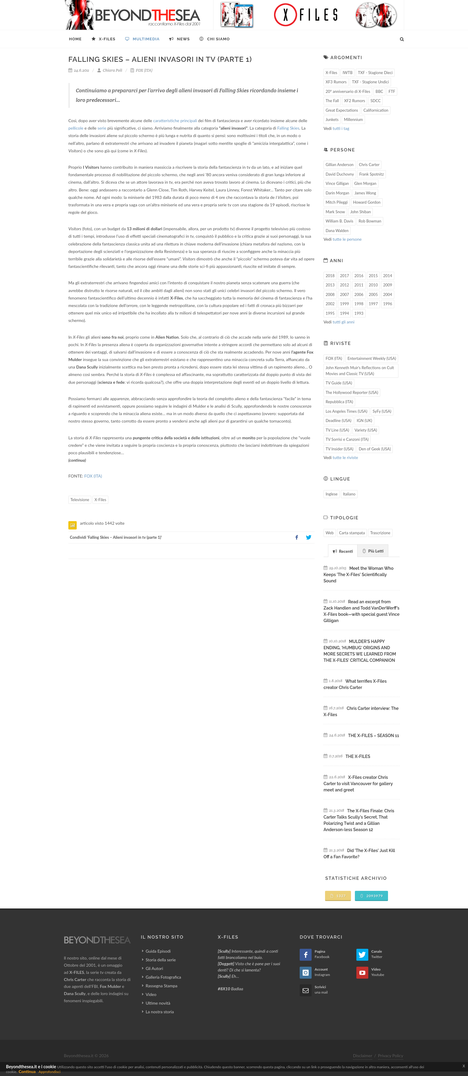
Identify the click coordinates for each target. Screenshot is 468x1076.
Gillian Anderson (340, 164)
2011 (358, 285)
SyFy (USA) (382, 411)
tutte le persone (347, 239)
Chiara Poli (109, 70)
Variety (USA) (366, 430)
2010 (373, 285)
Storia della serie (161, 959)
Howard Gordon (367, 202)
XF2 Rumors (354, 100)
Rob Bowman (370, 221)
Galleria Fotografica (163, 977)
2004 (387, 294)
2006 (358, 294)
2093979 (371, 896)
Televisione (79, 499)
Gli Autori (154, 968)
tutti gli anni (344, 321)
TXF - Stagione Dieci (375, 72)
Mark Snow (335, 211)
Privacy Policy (390, 1055)
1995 (330, 313)
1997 (373, 303)
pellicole (75, 128)
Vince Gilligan (337, 183)
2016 (358, 275)
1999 (344, 303)
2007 (344, 294)
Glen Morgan (365, 183)
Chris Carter (369, 164)
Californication (376, 110)
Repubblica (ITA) (339, 401)
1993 (358, 313)
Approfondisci (49, 1071)
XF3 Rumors (336, 81)
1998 (358, 303)
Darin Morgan (337, 193)
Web (330, 532)
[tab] (343, 550)
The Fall (332, 100)
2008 (330, 294)
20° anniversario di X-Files (348, 91)
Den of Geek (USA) (375, 448)
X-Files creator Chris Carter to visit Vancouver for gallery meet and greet (358, 783)
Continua (27, 1071)
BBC (379, 91)
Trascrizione (380, 532)
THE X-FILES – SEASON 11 (373, 735)
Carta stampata (352, 532)
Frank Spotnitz (371, 174)
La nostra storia (160, 1011)
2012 (344, 285)
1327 (338, 896)
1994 (344, 313)
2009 (387, 285)
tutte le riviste (345, 457)
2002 (330, 303)
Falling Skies (288, 128)
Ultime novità (158, 1003)
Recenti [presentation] (343, 551)
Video (151, 994)
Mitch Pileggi (337, 202)
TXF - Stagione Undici (370, 81)
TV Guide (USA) (339, 382)
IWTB (347, 72)
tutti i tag (341, 128)
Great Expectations (342, 110)
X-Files (100, 499)
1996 (387, 303)
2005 (373, 294)
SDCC (375, 100)
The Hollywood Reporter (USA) (352, 392)
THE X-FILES (358, 756)
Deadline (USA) (338, 420)
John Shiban (360, 211)
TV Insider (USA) (339, 448)
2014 (387, 275)
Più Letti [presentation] (373, 551)
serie (102, 128)
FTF (392, 91)
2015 (373, 275)
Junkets (332, 119)
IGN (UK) (364, 420)
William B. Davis (339, 221)
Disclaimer (362, 1055)
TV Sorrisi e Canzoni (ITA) (347, 439)
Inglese (332, 494)
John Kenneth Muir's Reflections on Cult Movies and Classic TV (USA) (360, 370)
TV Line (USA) (337, 430)
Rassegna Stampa (161, 985)
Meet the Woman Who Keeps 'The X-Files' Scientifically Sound (358, 574)
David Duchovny (340, 174)
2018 (330, 275)
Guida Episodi (158, 951)
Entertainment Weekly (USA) (371, 358)
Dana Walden (337, 230)
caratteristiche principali (175, 120)
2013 (330, 285)
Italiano (349, 494)
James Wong (365, 193)
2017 (344, 275)
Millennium (353, 119)
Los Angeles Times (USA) (346, 411)
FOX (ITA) (141, 70)
